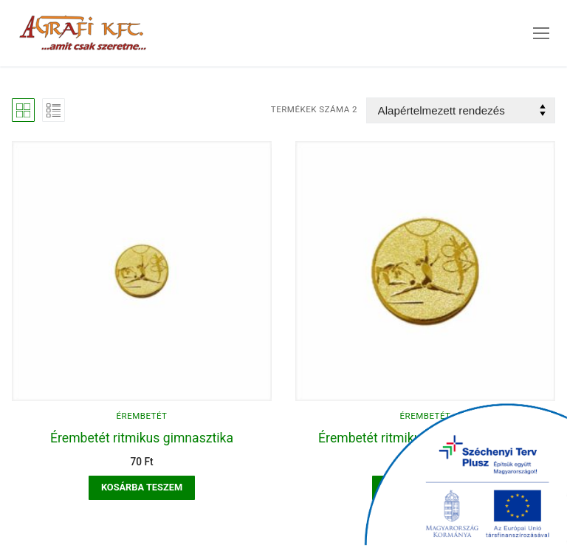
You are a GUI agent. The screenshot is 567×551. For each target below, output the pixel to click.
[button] (141, 488)
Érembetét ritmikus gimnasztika (141, 438)
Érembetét (142, 416)
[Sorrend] (460, 110)
